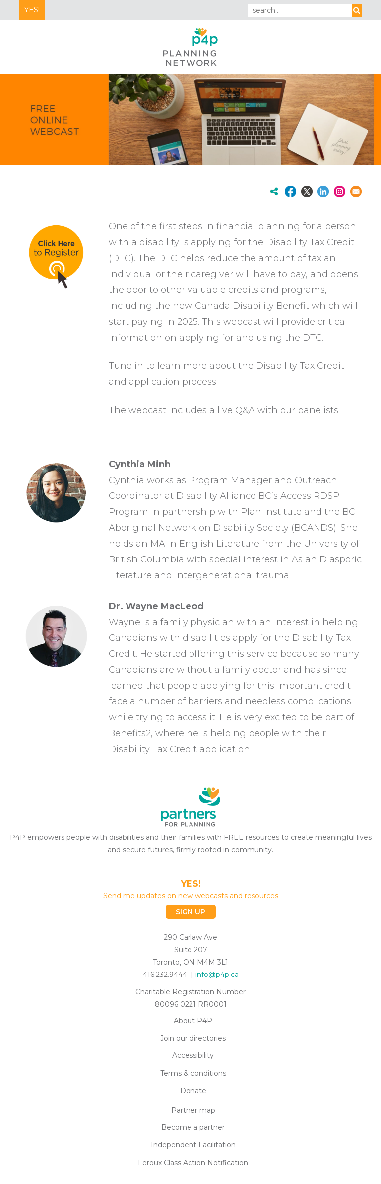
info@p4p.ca (217, 974)
